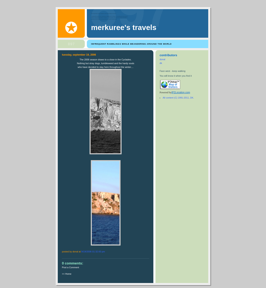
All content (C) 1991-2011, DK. (178, 97)
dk (161, 63)
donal (162, 59)
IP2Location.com (180, 92)
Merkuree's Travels (123, 27)
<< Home (66, 274)
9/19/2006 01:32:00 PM (93, 251)
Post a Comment (70, 267)
